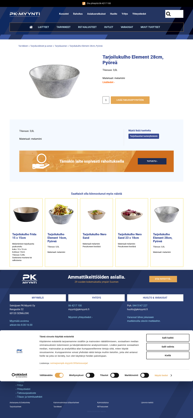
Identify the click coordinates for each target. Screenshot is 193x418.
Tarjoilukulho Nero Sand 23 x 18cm (130, 236)
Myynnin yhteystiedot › (80, 317)
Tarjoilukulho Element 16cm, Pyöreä (57, 238)
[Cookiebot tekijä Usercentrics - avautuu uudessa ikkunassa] (19, 412)
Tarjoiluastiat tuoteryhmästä (144, 136)
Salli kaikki (168, 374)
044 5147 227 (140, 305)
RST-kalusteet (87, 27)
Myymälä (38, 297)
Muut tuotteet (150, 27)
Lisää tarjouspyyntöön (130, 100)
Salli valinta (168, 383)
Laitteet (43, 27)
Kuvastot (64, 13)
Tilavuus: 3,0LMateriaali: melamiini (162, 249)
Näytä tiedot (161, 412)
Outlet (108, 27)
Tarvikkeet (64, 27)
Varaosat (127, 27)
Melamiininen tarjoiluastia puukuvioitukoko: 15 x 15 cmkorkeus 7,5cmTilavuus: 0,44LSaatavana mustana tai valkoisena (23, 252)
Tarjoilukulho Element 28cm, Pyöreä (86, 46)
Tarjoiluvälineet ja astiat (41, 46)
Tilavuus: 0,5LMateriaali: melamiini (56, 249)
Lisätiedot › (109, 82)
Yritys (125, 13)
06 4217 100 (75, 305)
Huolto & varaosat (155, 297)
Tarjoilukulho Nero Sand (94, 236)
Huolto (113, 13)
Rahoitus (78, 13)
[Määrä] (106, 100)
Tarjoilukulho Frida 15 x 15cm (24, 236)
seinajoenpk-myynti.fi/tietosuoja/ (69, 399)
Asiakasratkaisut (96, 13)
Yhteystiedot (139, 13)
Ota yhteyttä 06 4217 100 (96, 3)
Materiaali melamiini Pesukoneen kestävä (127, 245)
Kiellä (168, 392)
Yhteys (96, 297)
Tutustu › (152, 161)
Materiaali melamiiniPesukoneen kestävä (92, 245)
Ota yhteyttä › (163, 279)
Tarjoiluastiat (61, 46)
